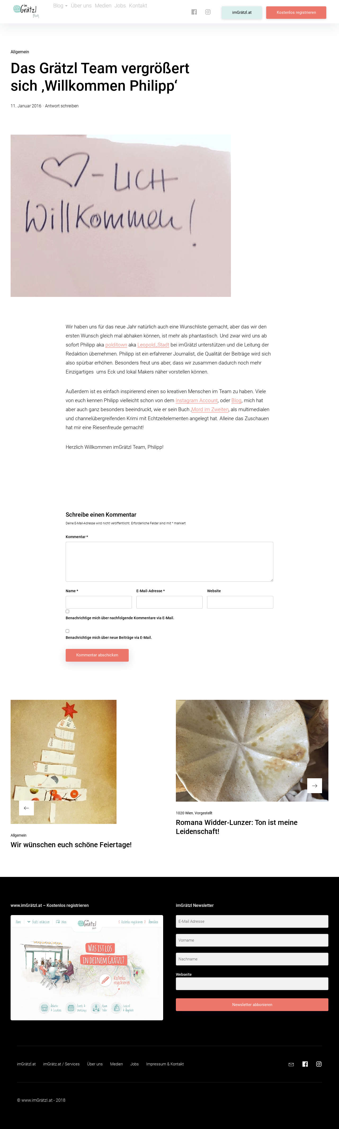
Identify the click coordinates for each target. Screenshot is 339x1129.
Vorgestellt (203, 813)
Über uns (87, 11)
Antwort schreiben (62, 105)
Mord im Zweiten (210, 409)
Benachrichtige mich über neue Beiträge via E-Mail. (109, 637)
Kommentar (77, 537)
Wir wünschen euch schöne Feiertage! (71, 845)
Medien (111, 11)
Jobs (133, 11)
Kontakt (155, 11)
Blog (62, 11)
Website (214, 591)
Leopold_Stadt (153, 345)
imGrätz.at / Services (64, 1063)
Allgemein (20, 51)
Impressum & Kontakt (173, 1063)
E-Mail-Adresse (150, 591)
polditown (116, 345)
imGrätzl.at (247, 11)
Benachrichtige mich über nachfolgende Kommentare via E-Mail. (120, 618)
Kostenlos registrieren (298, 11)
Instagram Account (197, 400)
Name (72, 591)
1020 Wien (184, 813)
